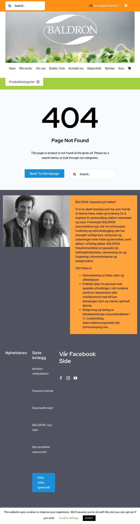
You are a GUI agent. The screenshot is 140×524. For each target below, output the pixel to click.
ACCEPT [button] (89, 518)
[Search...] (25, 5)
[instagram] (68, 378)
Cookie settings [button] (68, 518)
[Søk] (9, 5)
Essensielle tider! (42, 408)
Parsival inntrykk (42, 391)
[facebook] (61, 378)
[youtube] (75, 378)
